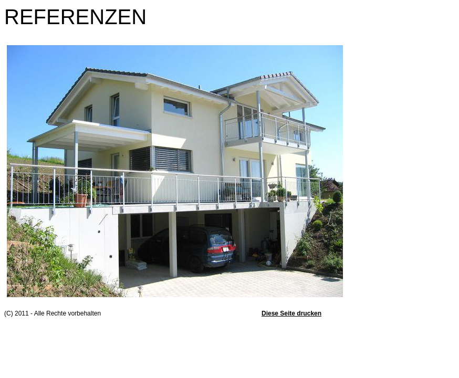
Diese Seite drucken (291, 313)
